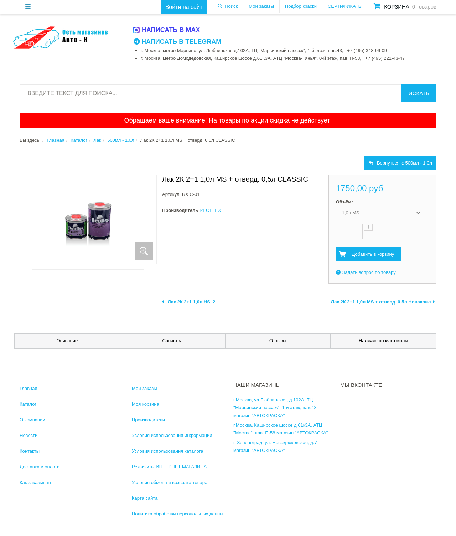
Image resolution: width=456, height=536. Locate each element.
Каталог (79, 140)
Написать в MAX (167, 29)
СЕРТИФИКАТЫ (345, 6)
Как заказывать (36, 482)
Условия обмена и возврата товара (169, 482)
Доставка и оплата (39, 466)
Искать (419, 93)
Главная (55, 140)
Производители (148, 419)
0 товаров (424, 7)
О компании (32, 419)
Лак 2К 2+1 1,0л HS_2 (188, 302)
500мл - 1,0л (120, 140)
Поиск (231, 6)
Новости (28, 435)
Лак (97, 140)
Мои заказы (261, 6)
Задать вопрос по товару (366, 272)
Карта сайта (144, 498)
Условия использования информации (172, 435)
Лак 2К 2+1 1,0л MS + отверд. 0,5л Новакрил (383, 302)
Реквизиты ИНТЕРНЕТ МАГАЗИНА (169, 466)
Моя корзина (145, 404)
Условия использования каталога (167, 451)
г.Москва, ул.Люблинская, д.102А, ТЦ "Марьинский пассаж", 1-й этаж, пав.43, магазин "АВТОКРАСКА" (275, 407)
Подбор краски (301, 6)
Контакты (30, 451)
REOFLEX (210, 210)
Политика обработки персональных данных (179, 513)
